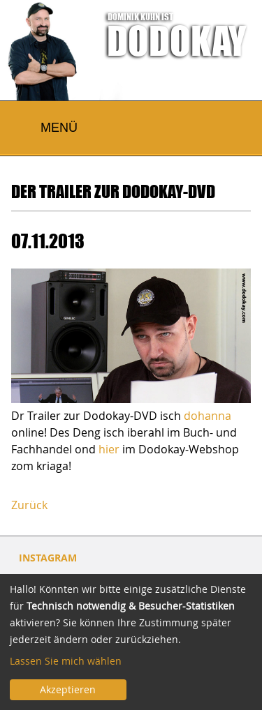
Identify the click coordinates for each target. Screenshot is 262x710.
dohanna (207, 415)
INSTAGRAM (48, 557)
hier (109, 449)
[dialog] (131, 642)
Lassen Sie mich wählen (66, 660)
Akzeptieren (68, 689)
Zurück (29, 505)
